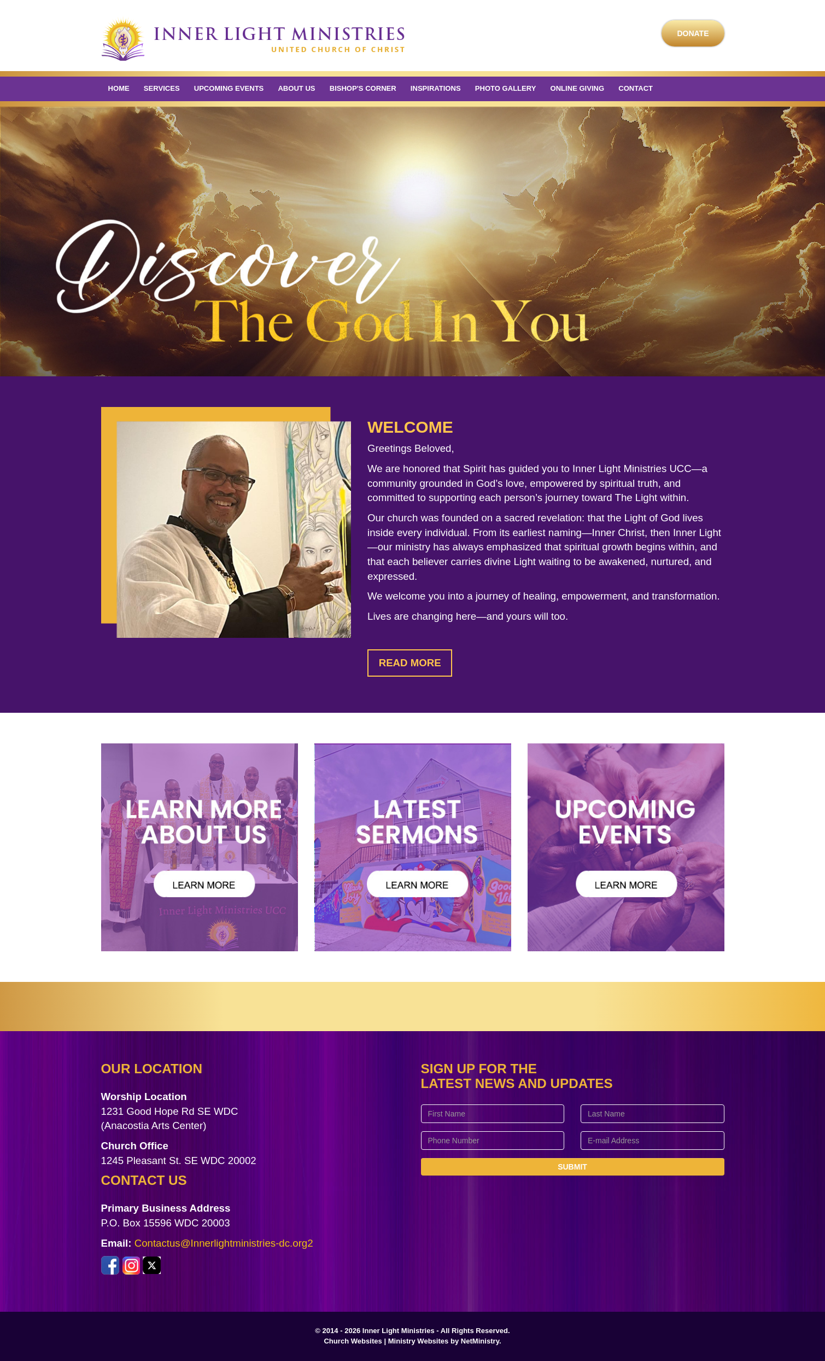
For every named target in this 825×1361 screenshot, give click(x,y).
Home (119, 88)
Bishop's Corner (363, 88)
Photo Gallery (505, 88)
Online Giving (578, 88)
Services (162, 88)
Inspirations (436, 88)
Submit (572, 1166)
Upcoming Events (229, 88)
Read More (410, 662)
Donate (693, 33)
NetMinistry (480, 1341)
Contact (635, 88)
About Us (296, 88)
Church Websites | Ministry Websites (387, 1341)
